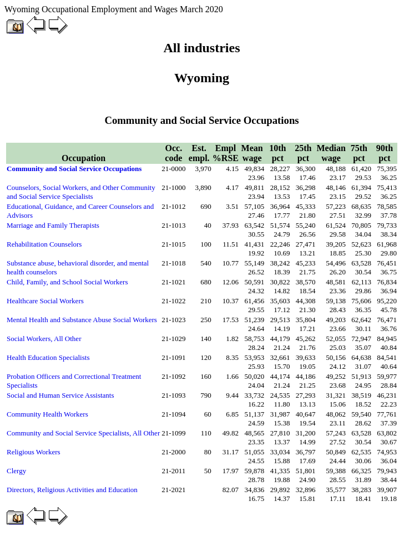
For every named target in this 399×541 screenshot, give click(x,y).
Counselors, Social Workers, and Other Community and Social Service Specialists (81, 192)
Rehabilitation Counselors (44, 244)
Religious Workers (33, 452)
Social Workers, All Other (44, 338)
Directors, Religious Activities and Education (72, 489)
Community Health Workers (47, 414)
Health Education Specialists (48, 357)
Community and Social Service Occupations (74, 168)
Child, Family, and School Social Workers (67, 282)
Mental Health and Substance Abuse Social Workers (82, 319)
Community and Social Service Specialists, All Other (83, 433)
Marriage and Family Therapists (53, 225)
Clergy (16, 471)
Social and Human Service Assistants (60, 395)
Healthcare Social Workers (45, 301)
